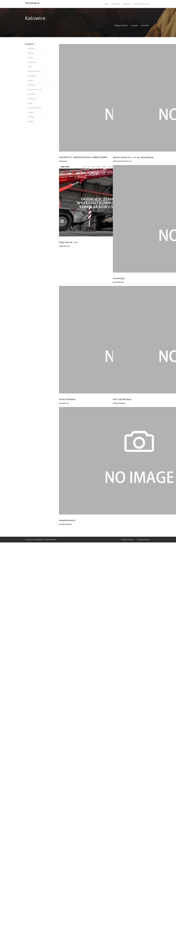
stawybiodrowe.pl (67, 520)
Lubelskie (31, 112)
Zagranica (31, 53)
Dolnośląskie (32, 94)
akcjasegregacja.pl (38, 539)
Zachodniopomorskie (34, 108)
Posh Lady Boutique (122, 399)
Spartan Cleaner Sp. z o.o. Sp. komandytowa (133, 157)
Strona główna (121, 25)
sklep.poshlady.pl (119, 403)
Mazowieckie (32, 85)
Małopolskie (31, 48)
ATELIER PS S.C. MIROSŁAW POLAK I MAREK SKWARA (83, 157)
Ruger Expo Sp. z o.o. (68, 242)
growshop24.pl (118, 282)
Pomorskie (31, 117)
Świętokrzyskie (32, 62)
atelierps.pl (63, 161)
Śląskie (134, 25)
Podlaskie (31, 80)
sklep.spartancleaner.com (122, 161)
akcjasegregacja (32, 3)
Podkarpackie (32, 99)
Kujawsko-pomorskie (34, 71)
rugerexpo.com (64, 246)
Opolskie (30, 121)
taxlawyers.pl (63, 403)
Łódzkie (30, 103)
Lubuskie (30, 58)
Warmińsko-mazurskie (35, 90)
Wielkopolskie (32, 76)
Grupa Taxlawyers (67, 399)
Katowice (145, 25)
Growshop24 (119, 278)
